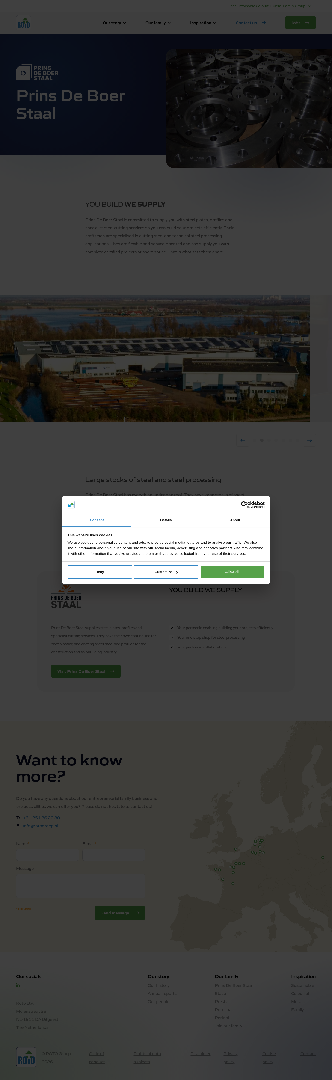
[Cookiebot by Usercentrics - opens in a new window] (244, 504)
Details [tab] (166, 520)
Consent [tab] (97, 520)
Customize (166, 572)
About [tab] (235, 520)
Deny (99, 572)
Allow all (232, 572)
